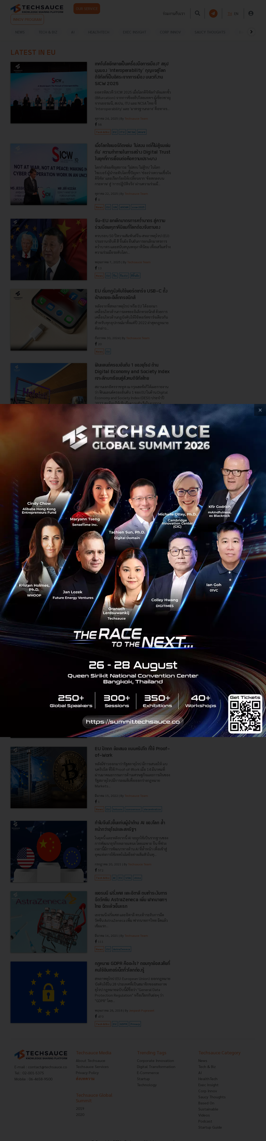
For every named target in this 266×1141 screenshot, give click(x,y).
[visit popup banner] (133, 570)
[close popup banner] (260, 410)
